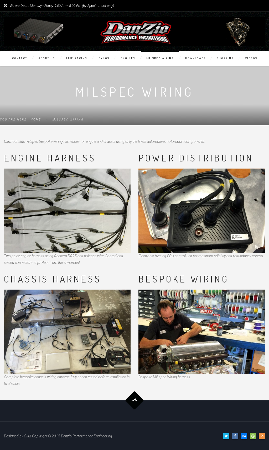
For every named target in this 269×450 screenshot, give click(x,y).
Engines (128, 58)
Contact (19, 58)
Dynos (104, 58)
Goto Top (134, 400)
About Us (46, 58)
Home (36, 119)
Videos (251, 58)
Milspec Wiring (160, 58)
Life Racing (76, 58)
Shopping (225, 58)
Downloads (195, 58)
